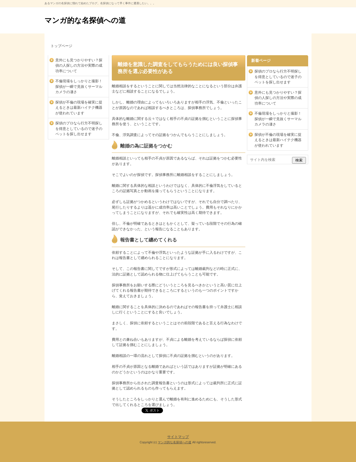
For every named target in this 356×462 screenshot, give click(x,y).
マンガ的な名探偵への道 (85, 20)
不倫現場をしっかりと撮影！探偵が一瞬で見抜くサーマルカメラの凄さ (78, 86)
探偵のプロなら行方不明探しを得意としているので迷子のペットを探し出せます (78, 128)
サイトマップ (178, 437)
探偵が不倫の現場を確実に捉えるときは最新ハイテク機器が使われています (78, 107)
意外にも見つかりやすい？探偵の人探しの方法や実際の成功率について (78, 65)
